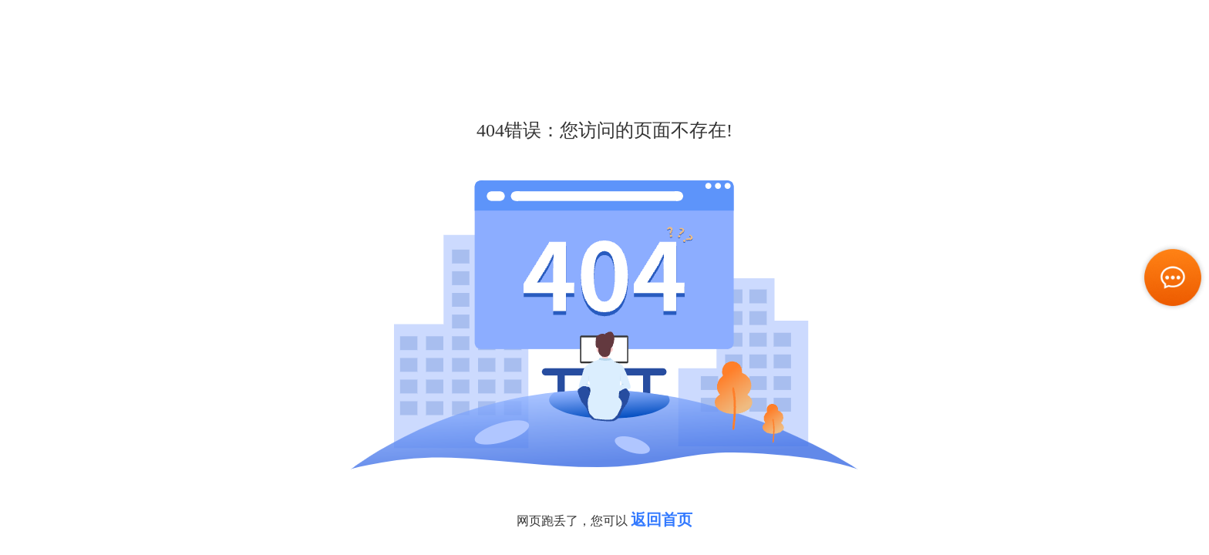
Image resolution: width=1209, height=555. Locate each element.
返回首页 (661, 519)
